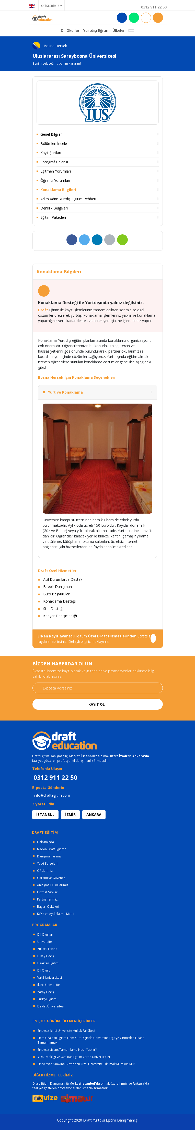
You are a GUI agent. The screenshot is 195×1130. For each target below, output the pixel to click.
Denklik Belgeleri (54, 208)
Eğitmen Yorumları (55, 171)
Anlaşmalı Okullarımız (52, 885)
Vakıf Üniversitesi (49, 977)
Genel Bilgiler (51, 134)
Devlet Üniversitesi (50, 1006)
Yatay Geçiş (45, 992)
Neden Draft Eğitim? (51, 849)
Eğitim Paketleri (53, 217)
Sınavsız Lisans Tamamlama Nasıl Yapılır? (67, 1049)
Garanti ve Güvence (51, 878)
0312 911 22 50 (154, 7)
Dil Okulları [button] (71, 30)
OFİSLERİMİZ (50, 6)
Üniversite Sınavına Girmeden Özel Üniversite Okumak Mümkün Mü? (86, 1064)
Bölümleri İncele (53, 143)
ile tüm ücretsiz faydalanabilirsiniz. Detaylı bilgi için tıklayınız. (94, 639)
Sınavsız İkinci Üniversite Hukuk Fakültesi (66, 1030)
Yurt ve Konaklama (65, 392)
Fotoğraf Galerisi (54, 161)
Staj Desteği (53, 608)
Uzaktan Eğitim (48, 963)
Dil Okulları (45, 934)
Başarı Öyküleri (48, 906)
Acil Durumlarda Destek (62, 579)
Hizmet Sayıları (47, 892)
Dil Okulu (43, 970)
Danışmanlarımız (49, 856)
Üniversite (44, 941)
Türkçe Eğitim (46, 999)
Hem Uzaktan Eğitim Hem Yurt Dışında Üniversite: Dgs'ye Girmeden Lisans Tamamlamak (91, 1040)
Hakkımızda (45, 842)
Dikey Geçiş (45, 956)
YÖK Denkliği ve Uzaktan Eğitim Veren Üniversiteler (74, 1057)
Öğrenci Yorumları (55, 180)
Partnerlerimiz (47, 899)
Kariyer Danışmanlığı (60, 615)
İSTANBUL (45, 814)
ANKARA (93, 814)
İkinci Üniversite (48, 985)
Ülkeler (118, 30)
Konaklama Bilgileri (58, 189)
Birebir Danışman (57, 586)
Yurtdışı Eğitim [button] (96, 30)
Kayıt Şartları (50, 152)
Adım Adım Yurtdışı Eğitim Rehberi (68, 198)
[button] (131, 30)
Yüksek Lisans (47, 949)
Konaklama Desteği (59, 601)
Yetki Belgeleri (47, 863)
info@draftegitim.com (52, 795)
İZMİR (70, 814)
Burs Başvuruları (56, 594)
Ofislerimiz (45, 870)
